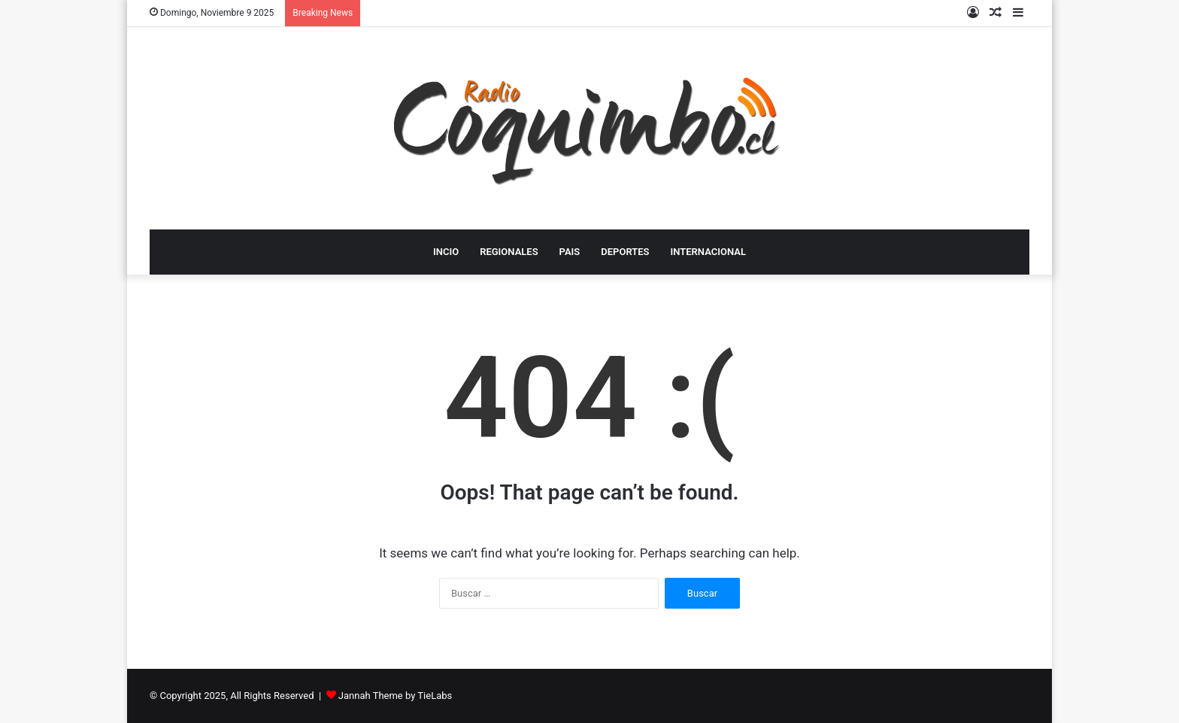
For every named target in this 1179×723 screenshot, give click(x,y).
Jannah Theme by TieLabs (395, 695)
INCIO (446, 251)
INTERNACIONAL (708, 251)
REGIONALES (509, 251)
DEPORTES (625, 251)
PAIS (569, 251)
